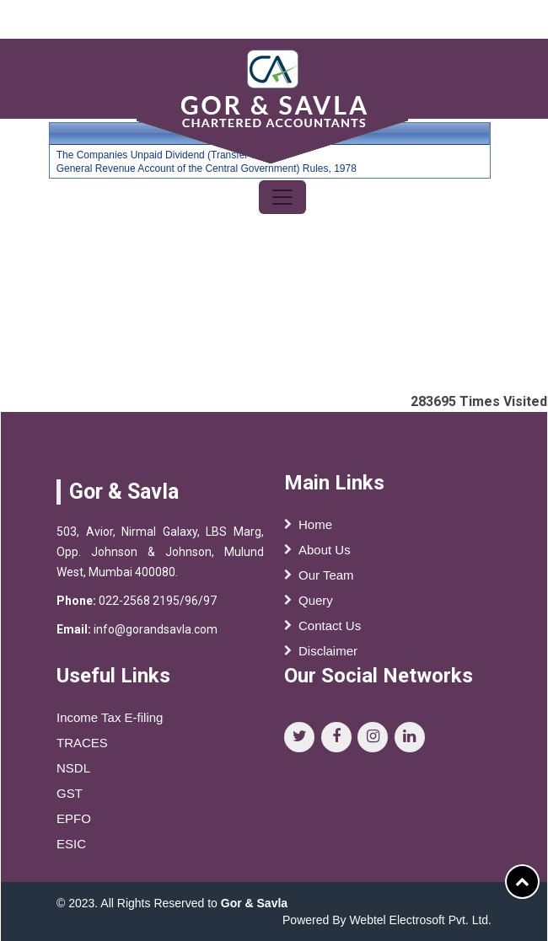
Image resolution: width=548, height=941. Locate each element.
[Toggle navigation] (282, 197)
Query (315, 600)
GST (69, 797)
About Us (324, 550)
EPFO (73, 822)
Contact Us (329, 625)
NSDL (73, 772)
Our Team (326, 575)
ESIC (71, 848)
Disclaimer (327, 651)
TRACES (82, 747)
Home (315, 524)
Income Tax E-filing (109, 721)
